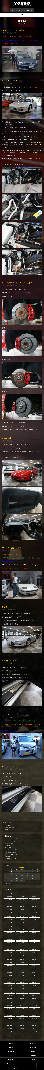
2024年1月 (9, 926)
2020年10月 (9, 969)
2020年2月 (34, 975)
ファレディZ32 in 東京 (11, 548)
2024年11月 (34, 912)
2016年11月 (34, 1018)
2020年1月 (9, 978)
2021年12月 (22, 952)
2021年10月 (9, 955)
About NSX (33, 1047)
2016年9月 (22, 1021)
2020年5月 (34, 972)
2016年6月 (22, 1025)
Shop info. (11, 1060)
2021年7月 (9, 959)
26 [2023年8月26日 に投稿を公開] (32, 878)
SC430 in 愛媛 (8, 847)
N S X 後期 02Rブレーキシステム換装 (17, 283)
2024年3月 (22, 922)
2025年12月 (22, 899)
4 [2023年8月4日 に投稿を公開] (27, 871)
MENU (22, 14)
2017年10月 (9, 1008)
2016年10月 (9, 1021)
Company (32, 1055)
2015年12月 (22, 1031)
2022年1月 (9, 952)
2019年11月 (34, 978)
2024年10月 (9, 916)
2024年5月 (34, 919)
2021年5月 (34, 959)
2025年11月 (34, 899)
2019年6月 (22, 985)
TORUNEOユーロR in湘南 (13, 30)
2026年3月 (22, 896)
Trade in (33, 1051)
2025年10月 (9, 902)
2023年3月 (22, 936)
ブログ (22, 83)
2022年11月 (34, 939)
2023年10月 (9, 929)
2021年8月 (34, 955)
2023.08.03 (6, 716)
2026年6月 (22, 893)
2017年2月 (34, 1015)
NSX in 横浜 (7, 856)
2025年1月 (9, 912)
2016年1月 (9, 1031)
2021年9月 (22, 955)
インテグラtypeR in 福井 (10, 858)
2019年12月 (22, 978)
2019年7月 (9, 985)
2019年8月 (34, 982)
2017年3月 (22, 1015)
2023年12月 (22, 926)
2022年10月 (9, 942)
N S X (4, 607)
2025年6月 (22, 906)
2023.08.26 (6, 32)
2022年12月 (22, 939)
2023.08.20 (6, 440)
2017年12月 (22, 1005)
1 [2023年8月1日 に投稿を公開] (11, 871)
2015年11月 (34, 1031)
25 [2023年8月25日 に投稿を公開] (27, 878)
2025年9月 (22, 902)
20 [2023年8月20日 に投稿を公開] (37, 876)
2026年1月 (9, 899)
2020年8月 (34, 969)
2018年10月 (9, 995)
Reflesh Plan (11, 1051)
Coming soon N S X (10, 661)
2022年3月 (22, 949)
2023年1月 (9, 939)
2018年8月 (34, 995)
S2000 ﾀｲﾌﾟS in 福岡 (10, 841)
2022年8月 (34, 942)
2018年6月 (22, 998)
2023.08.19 (6, 550)
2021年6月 (22, 959)
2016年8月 (34, 1021)
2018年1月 (9, 1005)
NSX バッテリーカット (11, 80)
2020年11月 (34, 965)
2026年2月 (34, 896)
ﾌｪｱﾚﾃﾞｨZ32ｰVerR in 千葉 (11, 854)
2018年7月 (9, 998)
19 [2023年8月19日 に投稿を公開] (32, 876)
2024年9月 (22, 916)
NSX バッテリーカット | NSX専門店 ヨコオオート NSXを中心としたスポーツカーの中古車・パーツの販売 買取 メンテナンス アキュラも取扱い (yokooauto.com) (21, 153)
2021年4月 (9, 962)
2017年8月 (34, 1008)
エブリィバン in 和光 (11, 714)
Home (11, 1043)
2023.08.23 (6, 285)
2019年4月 (9, 988)
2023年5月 (34, 932)
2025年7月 (9, 906)
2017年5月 (34, 1012)
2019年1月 (9, 992)
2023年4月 (9, 936)
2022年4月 (9, 949)
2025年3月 (22, 909)
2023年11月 (34, 926)
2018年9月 (22, 995)
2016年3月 (22, 1028)
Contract (11, 1047)
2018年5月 (34, 998)
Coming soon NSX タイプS (11, 838)
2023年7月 (9, 932)
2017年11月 (34, 1005)
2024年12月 (22, 912)
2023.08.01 (6, 769)
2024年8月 (34, 916)
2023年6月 (22, 932)
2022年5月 (34, 945)
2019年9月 (22, 982)
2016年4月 (9, 1028)
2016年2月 (34, 1028)
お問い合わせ (12, 10)
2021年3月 (22, 962)
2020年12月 (22, 965)
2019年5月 (34, 985)
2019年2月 (34, 988)
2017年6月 (22, 1012)
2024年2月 (34, 922)
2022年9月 (22, 942)
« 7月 (5, 883)
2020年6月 (22, 972)
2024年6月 (22, 919)
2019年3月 (22, 988)
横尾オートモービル (22, 4)
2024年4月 (9, 922)
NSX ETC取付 (7, 438)
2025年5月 (34, 906)
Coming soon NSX (9, 843)
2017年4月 (9, 1015)
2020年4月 (9, 975)
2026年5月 (34, 893)
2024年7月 (9, 919)
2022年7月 (9, 945)
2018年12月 (22, 992)
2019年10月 (9, 982)
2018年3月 (22, 1002)
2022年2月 (34, 949)
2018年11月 (34, 992)
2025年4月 (9, 909)
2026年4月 (9, 896)
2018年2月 (34, 1002)
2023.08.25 (6, 83)
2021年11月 (34, 952)
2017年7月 (9, 1012)
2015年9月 (22, 1035)
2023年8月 (34, 929)
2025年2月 (34, 909)
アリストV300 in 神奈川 (10, 852)
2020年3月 (22, 975)
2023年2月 (34, 936)
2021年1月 (9, 965)
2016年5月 (34, 1025)
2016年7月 (9, 1025)
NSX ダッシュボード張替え (11, 849)
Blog (11, 1055)
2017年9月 (22, 1008)
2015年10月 (9, 1035)
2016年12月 (22, 1018)
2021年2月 (34, 962)
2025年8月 (34, 902)
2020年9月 (22, 969)
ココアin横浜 (8, 845)
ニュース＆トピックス (17, 83)
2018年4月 (9, 1002)
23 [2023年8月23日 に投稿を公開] (17, 878)
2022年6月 (22, 945)
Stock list (33, 1043)
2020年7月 (9, 972)
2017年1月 (9, 1018)
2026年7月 (9, 893)
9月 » (9, 883)
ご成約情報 (15, 32)
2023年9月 (22, 929)
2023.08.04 (6, 609)
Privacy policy (11, 1064)
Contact (33, 1060)
